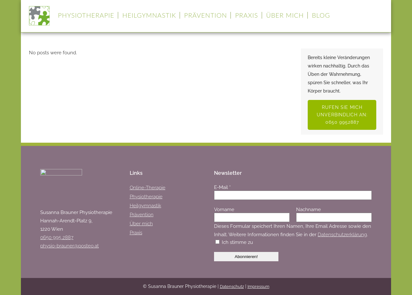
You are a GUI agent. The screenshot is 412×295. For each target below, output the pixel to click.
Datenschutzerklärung (342, 234)
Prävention (142, 215)
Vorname (224, 209)
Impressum (258, 286)
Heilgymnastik (145, 206)
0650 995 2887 (56, 237)
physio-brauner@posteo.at (69, 246)
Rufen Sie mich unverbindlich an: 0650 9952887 (342, 115)
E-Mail (222, 187)
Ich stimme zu (234, 242)
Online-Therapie (147, 188)
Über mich (141, 224)
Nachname (308, 209)
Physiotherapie (146, 197)
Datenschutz (232, 286)
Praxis (136, 233)
